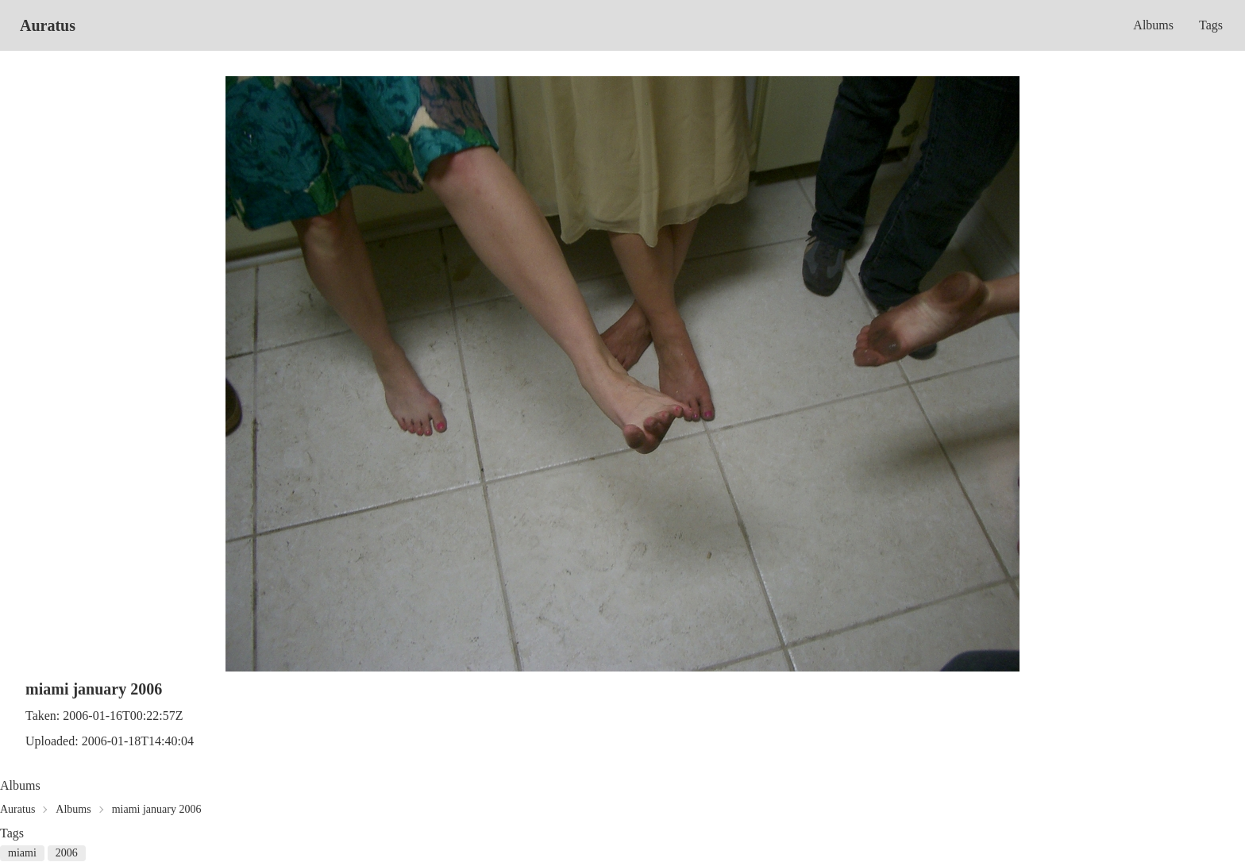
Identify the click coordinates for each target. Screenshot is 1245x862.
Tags (1211, 25)
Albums (1153, 25)
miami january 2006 (157, 809)
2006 (67, 853)
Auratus (47, 25)
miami (22, 853)
